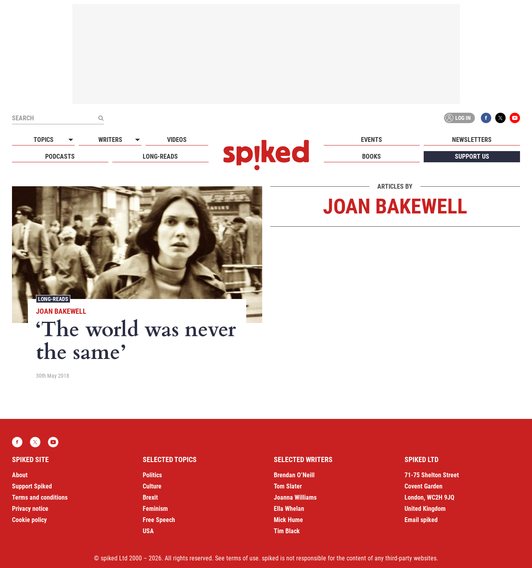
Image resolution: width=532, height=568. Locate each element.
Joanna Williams (295, 497)
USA (148, 531)
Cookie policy (29, 520)
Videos (177, 139)
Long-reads (160, 156)
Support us (472, 156)
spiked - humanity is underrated (266, 155)
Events (371, 139)
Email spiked (421, 520)
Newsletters (472, 139)
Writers (110, 139)
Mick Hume (288, 520)
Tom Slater (288, 486)
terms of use (242, 558)
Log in (458, 118)
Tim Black (287, 531)
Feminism (155, 508)
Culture (152, 486)
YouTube (515, 118)
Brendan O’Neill (294, 475)
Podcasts (60, 156)
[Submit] (101, 118)
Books (371, 156)
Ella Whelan (289, 508)
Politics (152, 475)
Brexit (150, 497)
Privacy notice (30, 508)
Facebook (486, 118)
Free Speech (159, 520)
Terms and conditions (40, 497)
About (20, 475)
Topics (44, 139)
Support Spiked (32, 486)
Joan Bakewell (61, 311)
